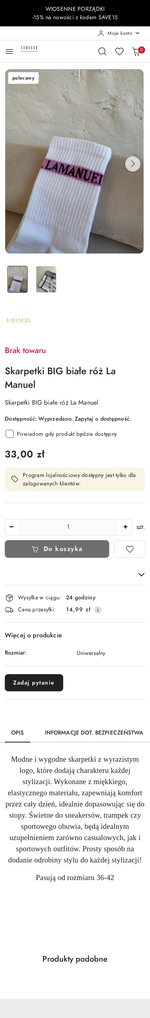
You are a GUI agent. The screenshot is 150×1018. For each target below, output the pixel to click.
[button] (133, 164)
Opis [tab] (17, 733)
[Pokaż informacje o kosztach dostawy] (98, 609)
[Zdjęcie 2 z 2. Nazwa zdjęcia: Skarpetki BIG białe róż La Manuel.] (46, 279)
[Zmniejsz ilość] (11, 527)
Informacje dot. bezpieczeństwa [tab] (94, 733)
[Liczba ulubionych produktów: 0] (119, 51)
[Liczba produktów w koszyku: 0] (136, 51)
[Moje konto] (119, 33)
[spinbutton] (68, 527)
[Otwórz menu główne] (9, 51)
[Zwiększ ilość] (125, 527)
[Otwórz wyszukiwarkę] (102, 51)
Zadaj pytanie (34, 683)
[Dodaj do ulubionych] (129, 549)
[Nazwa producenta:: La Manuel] (19, 320)
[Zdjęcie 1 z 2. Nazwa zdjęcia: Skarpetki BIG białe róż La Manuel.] (17, 279)
